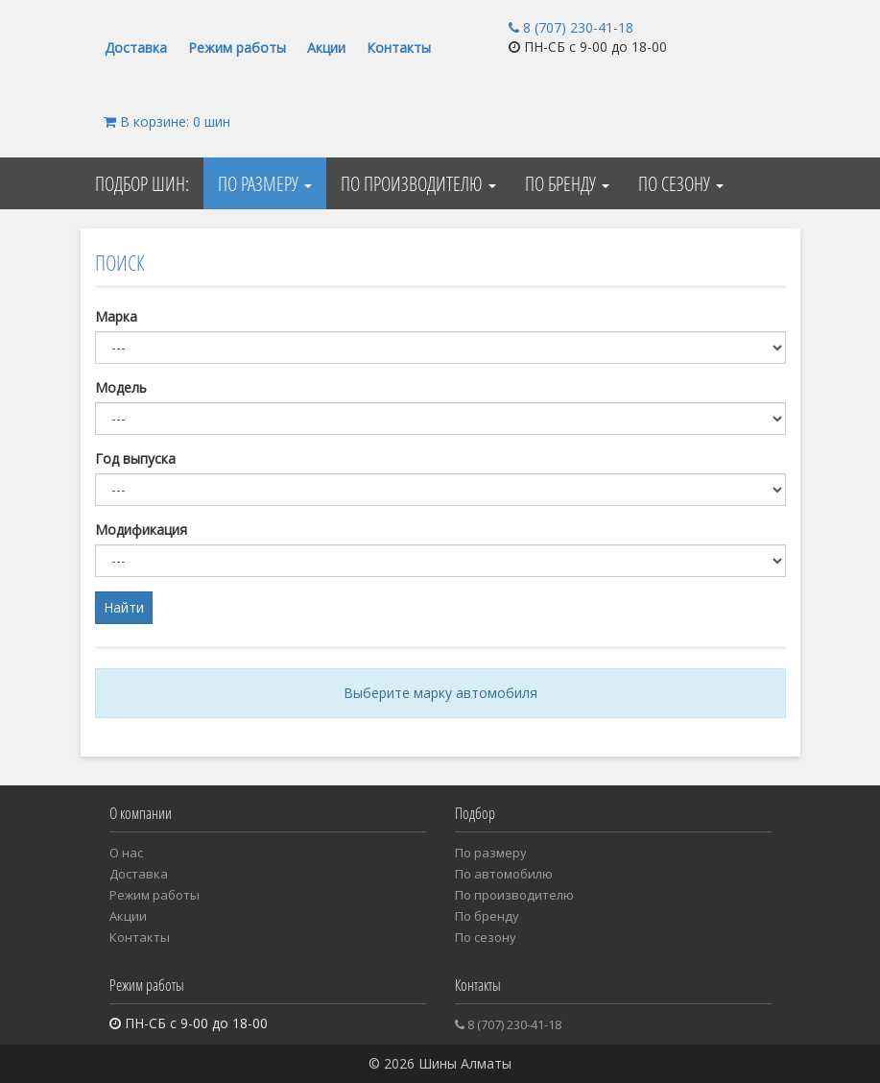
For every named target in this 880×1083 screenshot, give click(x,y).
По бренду (567, 183)
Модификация (141, 529)
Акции (326, 47)
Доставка (136, 47)
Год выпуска (135, 458)
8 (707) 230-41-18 (571, 27)
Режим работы (237, 47)
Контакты (399, 47)
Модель (121, 387)
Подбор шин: (142, 183)
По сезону (681, 183)
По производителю (418, 183)
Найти (124, 607)
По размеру (265, 183)
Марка (116, 316)
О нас (126, 852)
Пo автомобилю (504, 873)
